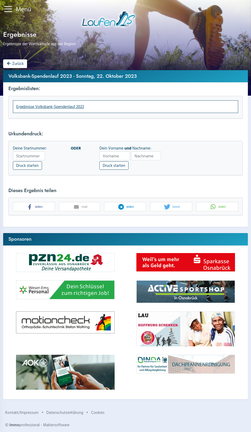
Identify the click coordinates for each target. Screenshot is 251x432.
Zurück (15, 63)
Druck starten (27, 165)
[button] (34, 207)
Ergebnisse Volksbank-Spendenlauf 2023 (50, 107)
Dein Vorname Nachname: (125, 148)
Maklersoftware (56, 425)
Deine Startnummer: (30, 148)
